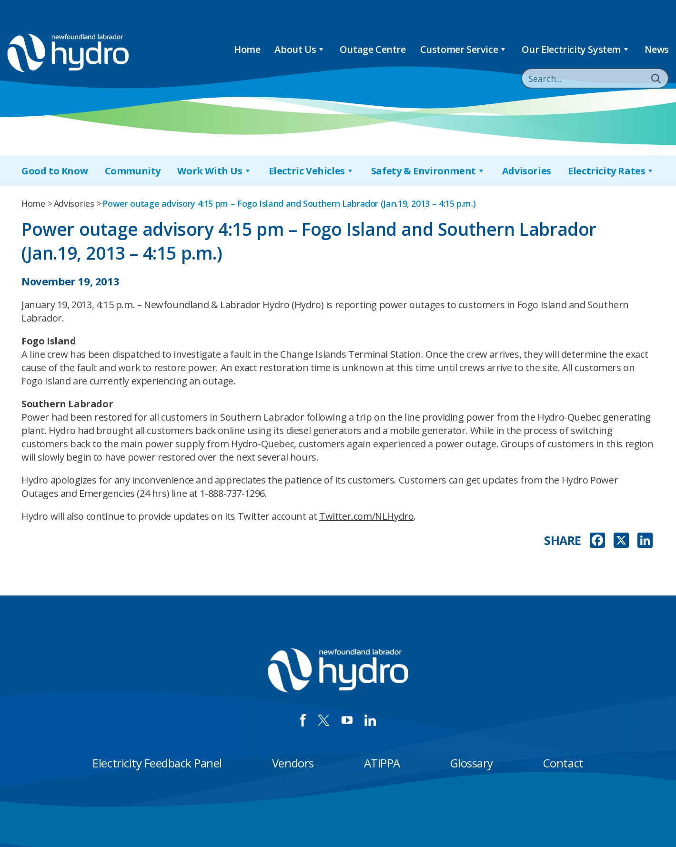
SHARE (562, 540)
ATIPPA (382, 763)
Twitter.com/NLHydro (366, 516)
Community (133, 170)
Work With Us (214, 171)
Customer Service (463, 49)
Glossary (471, 763)
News (657, 49)
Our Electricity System (576, 49)
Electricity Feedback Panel (157, 763)
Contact (563, 763)
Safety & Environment (428, 171)
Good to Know (54, 170)
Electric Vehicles (311, 171)
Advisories (526, 170)
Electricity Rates (611, 171)
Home (247, 49)
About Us (299, 49)
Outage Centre (373, 49)
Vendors (293, 763)
